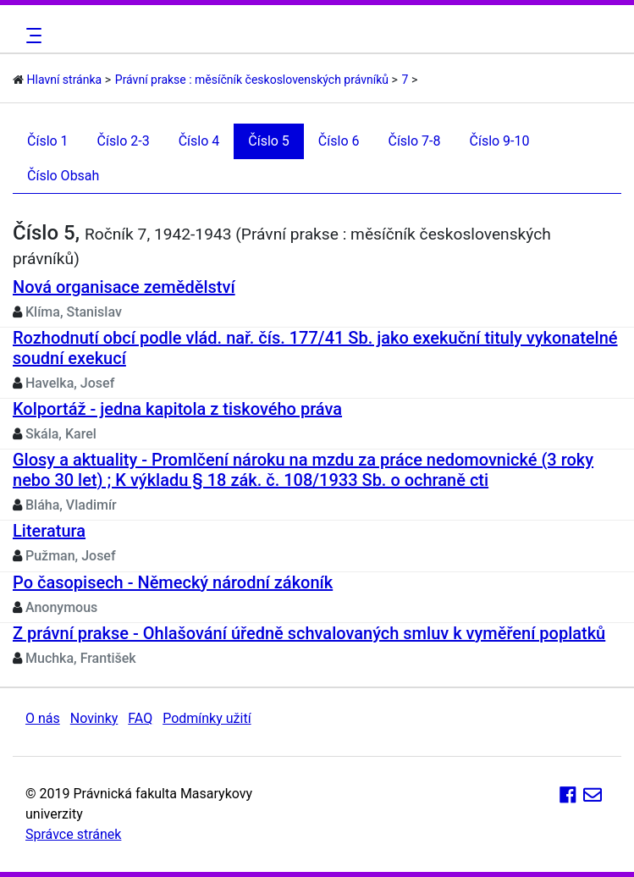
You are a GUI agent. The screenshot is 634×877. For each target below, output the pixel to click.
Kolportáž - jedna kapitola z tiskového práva (177, 409)
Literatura (49, 531)
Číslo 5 (268, 141)
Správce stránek (73, 834)
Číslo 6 (339, 141)
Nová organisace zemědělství (124, 287)
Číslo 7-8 (414, 141)
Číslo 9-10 (500, 141)
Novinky (94, 718)
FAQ (140, 718)
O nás (42, 718)
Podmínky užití (207, 718)
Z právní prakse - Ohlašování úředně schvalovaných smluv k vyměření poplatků (309, 633)
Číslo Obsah (63, 176)
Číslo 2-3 (123, 141)
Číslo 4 (199, 141)
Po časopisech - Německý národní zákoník (173, 582)
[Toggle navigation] (31, 35)
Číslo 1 (48, 141)
